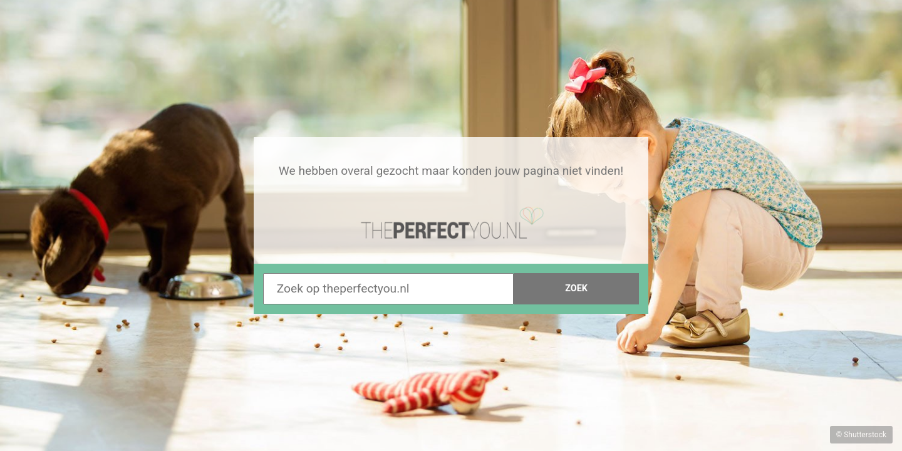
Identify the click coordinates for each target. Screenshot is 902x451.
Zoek (576, 288)
